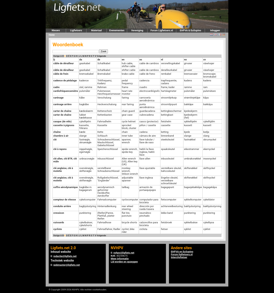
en (123, 59)
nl (162, 59)
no (185, 59)
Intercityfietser (179, 257)
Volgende (101, 56)
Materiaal (96, 30)
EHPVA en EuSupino (182, 251)
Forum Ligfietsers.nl (162, 30)
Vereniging (137, 30)
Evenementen (116, 30)
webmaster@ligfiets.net (66, 264)
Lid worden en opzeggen (124, 261)
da (80, 59)
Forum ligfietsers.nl (182, 254)
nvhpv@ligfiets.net (123, 252)
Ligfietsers (76, 30)
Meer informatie (120, 258)
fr (54, 59)
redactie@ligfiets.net (64, 256)
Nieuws (56, 30)
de (98, 59)
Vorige (56, 56)
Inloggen (215, 30)
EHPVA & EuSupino (190, 30)
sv (204, 59)
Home (52, 34)
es (140, 59)
